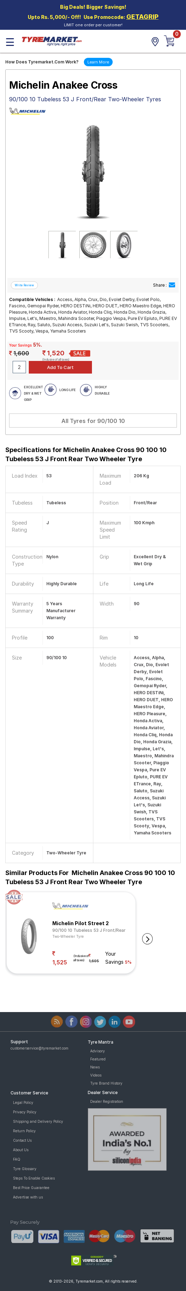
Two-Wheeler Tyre (68, 936)
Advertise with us (28, 1197)
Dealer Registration (106, 1101)
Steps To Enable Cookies (34, 1178)
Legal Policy (23, 1102)
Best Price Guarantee (31, 1188)
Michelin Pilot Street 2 (80, 923)
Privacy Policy (24, 1112)
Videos (95, 1075)
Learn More (98, 62)
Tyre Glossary (24, 1169)
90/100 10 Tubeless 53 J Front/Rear (89, 930)
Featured (98, 1059)
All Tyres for (93, 420)
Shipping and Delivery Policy (38, 1121)
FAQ (16, 1159)
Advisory (97, 1051)
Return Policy (24, 1131)
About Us (20, 1150)
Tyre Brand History (106, 1083)
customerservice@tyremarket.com (39, 1048)
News (95, 1067)
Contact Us (22, 1140)
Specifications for (86, 454)
